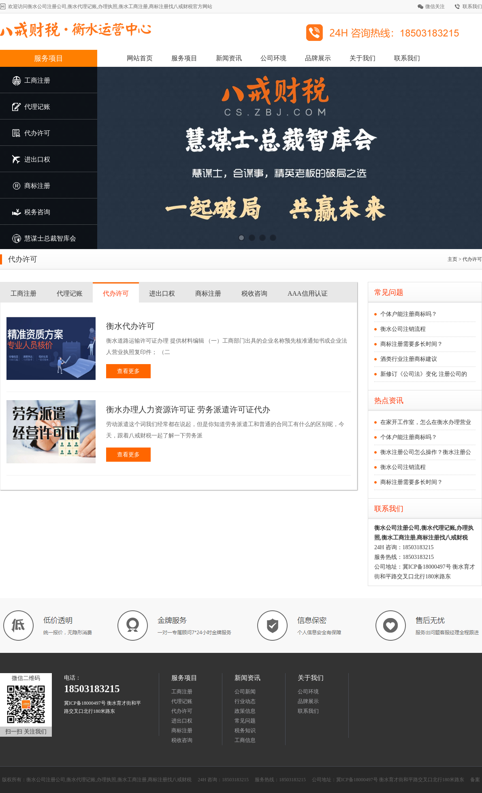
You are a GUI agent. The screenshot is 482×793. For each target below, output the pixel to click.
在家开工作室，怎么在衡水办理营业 (425, 422)
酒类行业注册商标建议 (408, 359)
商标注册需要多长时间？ (411, 344)
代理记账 (70, 293)
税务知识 (245, 730)
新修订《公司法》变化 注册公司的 (423, 374)
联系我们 (472, 6)
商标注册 (208, 293)
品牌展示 (318, 58)
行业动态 (245, 701)
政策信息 (245, 711)
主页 (452, 259)
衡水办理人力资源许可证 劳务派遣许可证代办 (188, 409)
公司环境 (273, 58)
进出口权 (162, 293)
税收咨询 (254, 293)
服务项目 (48, 58)
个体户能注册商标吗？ (408, 314)
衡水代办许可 (130, 326)
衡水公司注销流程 (403, 329)
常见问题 (245, 721)
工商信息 (245, 740)
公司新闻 (245, 692)
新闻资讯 (229, 58)
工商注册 (23, 293)
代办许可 (116, 293)
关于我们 (362, 58)
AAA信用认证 (308, 293)
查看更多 (128, 371)
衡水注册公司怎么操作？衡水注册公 (425, 452)
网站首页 (140, 58)
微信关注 (435, 6)
